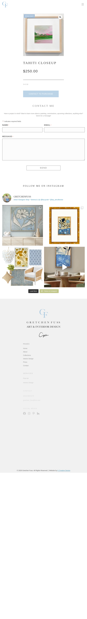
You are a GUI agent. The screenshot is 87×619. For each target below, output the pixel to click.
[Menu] (83, 4)
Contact (26, 365)
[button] (60, 17)
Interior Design (28, 359)
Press (25, 362)
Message (7, 137)
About (25, 352)
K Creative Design (63, 470)
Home (25, 348)
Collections (27, 355)
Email (47, 125)
